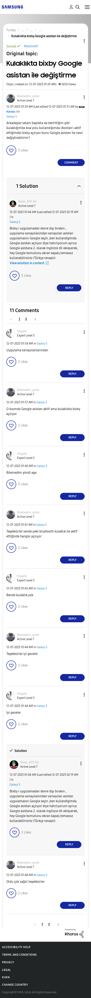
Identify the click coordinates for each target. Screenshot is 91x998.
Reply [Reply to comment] (69, 288)
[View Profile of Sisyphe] (22, 331)
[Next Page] (34, 319)
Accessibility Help (16, 947)
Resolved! (31, 46)
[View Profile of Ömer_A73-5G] (27, 201)
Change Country (15, 984)
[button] (77, 97)
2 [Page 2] (26, 319)
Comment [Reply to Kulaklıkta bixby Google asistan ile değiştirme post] (71, 162)
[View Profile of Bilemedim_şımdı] (28, 96)
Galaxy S (11, 116)
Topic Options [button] (77, 41)
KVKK (6, 977)
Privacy (8, 962)
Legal (6, 970)
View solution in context (27, 263)
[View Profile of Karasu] (10, 111)
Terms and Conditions (19, 955)
